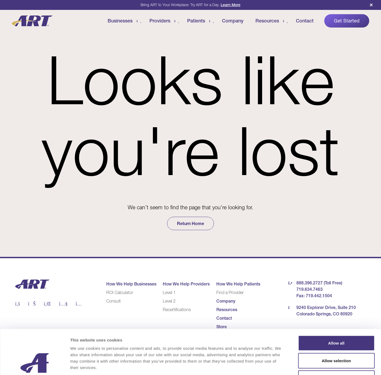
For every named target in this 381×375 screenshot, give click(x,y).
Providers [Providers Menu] (159, 21)
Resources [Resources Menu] (267, 21)
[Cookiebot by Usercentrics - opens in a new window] (34, 365)
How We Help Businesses (131, 284)
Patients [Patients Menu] (196, 21)
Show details (281, 364)
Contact (305, 21)
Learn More (230, 5)
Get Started (347, 20)
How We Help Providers (186, 284)
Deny (336, 340)
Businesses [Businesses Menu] (120, 21)
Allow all (336, 305)
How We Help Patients (238, 284)
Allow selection (336, 322)
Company (232, 21)
